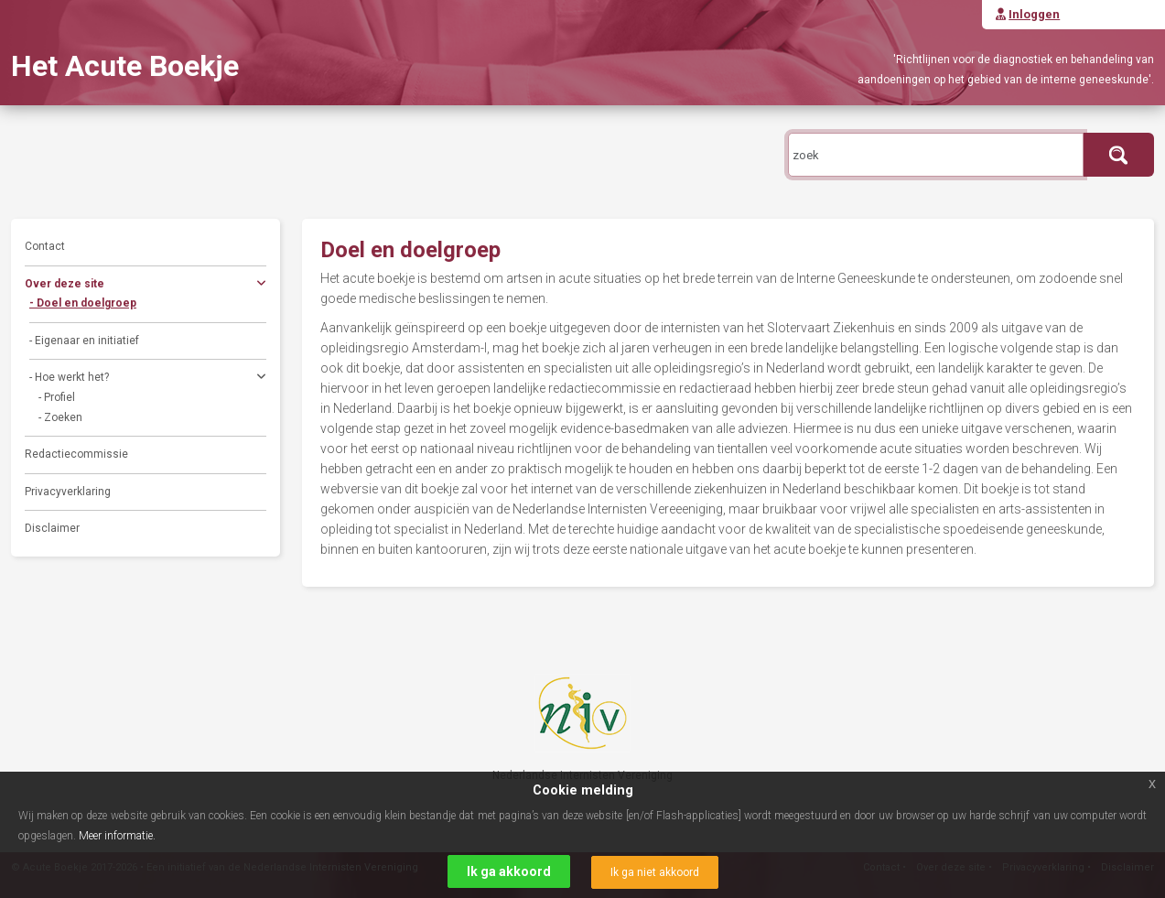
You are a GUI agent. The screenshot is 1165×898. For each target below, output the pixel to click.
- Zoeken (60, 417)
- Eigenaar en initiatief (84, 340)
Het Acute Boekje (125, 66)
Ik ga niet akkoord (654, 872)
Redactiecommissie (76, 454)
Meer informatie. (117, 835)
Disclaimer (52, 528)
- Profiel (56, 397)
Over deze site (145, 286)
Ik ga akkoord (509, 871)
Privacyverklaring (68, 491)
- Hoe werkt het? (147, 379)
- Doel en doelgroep (82, 303)
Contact (45, 246)
